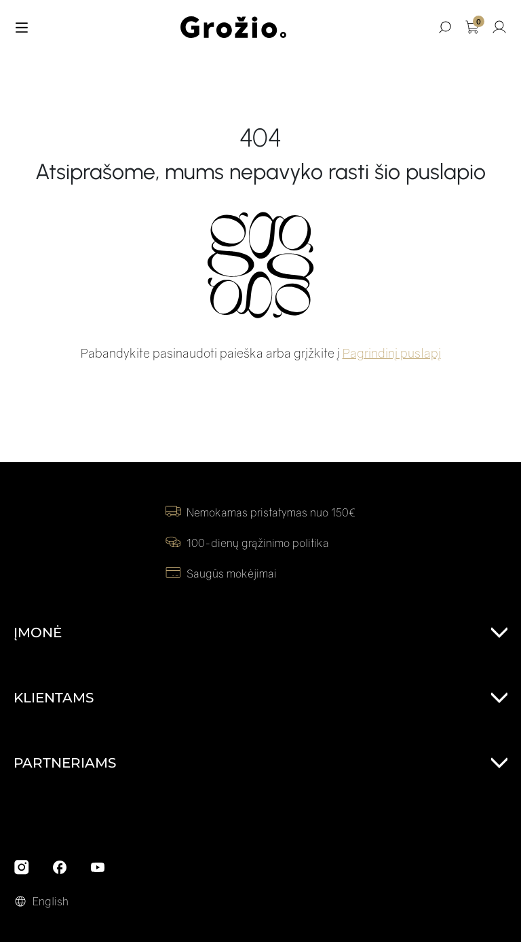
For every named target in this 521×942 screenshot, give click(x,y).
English (51, 901)
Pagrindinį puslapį (392, 352)
